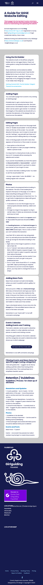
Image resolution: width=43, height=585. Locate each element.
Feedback (27, 573)
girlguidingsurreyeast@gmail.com (19, 33)
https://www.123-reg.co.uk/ (14, 31)
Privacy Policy (15, 571)
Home (7, 571)
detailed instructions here (21, 347)
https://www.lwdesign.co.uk (14, 41)
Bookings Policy (25, 571)
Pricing (34, 571)
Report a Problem (17, 573)
